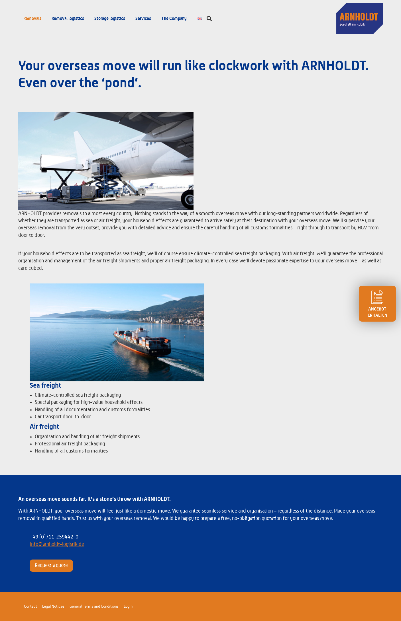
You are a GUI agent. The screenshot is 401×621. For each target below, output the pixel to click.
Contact (30, 606)
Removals (32, 18)
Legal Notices (53, 606)
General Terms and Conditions (94, 606)
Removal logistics (68, 18)
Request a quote (51, 565)
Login (128, 606)
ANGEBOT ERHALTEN (377, 304)
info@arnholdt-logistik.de (57, 544)
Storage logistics (109, 18)
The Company (174, 18)
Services (143, 18)
